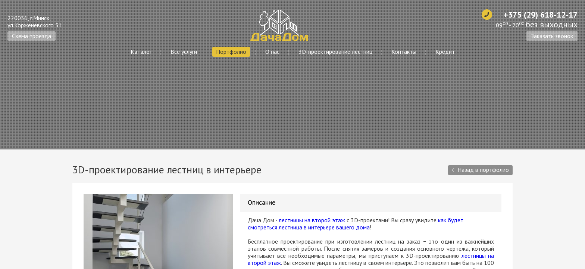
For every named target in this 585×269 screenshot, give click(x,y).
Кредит (445, 51)
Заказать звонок (552, 36)
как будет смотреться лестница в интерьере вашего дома (355, 223)
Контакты (403, 51)
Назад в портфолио (483, 169)
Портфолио (231, 51)
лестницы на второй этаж (312, 220)
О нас (272, 51)
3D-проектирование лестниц (335, 51)
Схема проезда (31, 36)
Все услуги (184, 51)
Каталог (141, 51)
